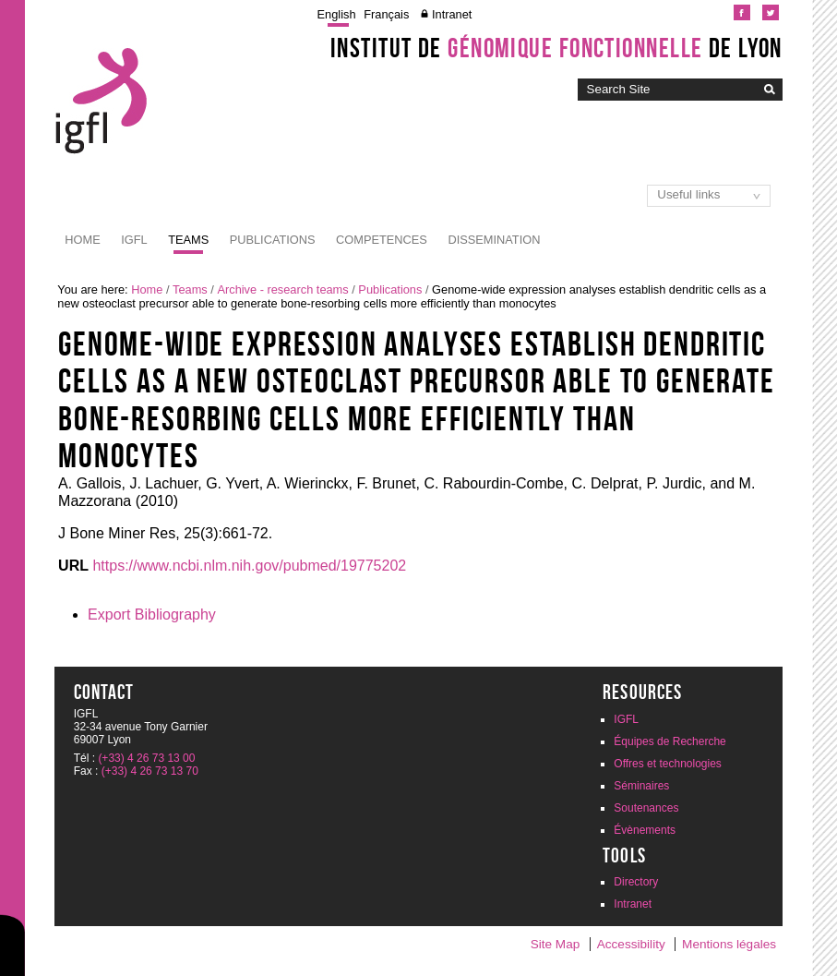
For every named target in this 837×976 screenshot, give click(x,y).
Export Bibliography (152, 614)
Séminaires (641, 785)
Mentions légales (729, 944)
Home (82, 240)
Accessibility (631, 944)
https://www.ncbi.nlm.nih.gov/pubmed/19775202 (249, 565)
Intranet (452, 14)
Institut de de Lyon (556, 48)
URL (73, 565)
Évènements (645, 830)
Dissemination (494, 240)
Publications (273, 240)
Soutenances (646, 807)
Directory (636, 881)
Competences (381, 240)
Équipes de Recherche (669, 741)
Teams (188, 240)
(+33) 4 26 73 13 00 (146, 758)
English (336, 14)
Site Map (555, 944)
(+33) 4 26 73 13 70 (150, 771)
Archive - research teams (282, 289)
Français (386, 14)
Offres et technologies (668, 763)
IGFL (134, 240)
